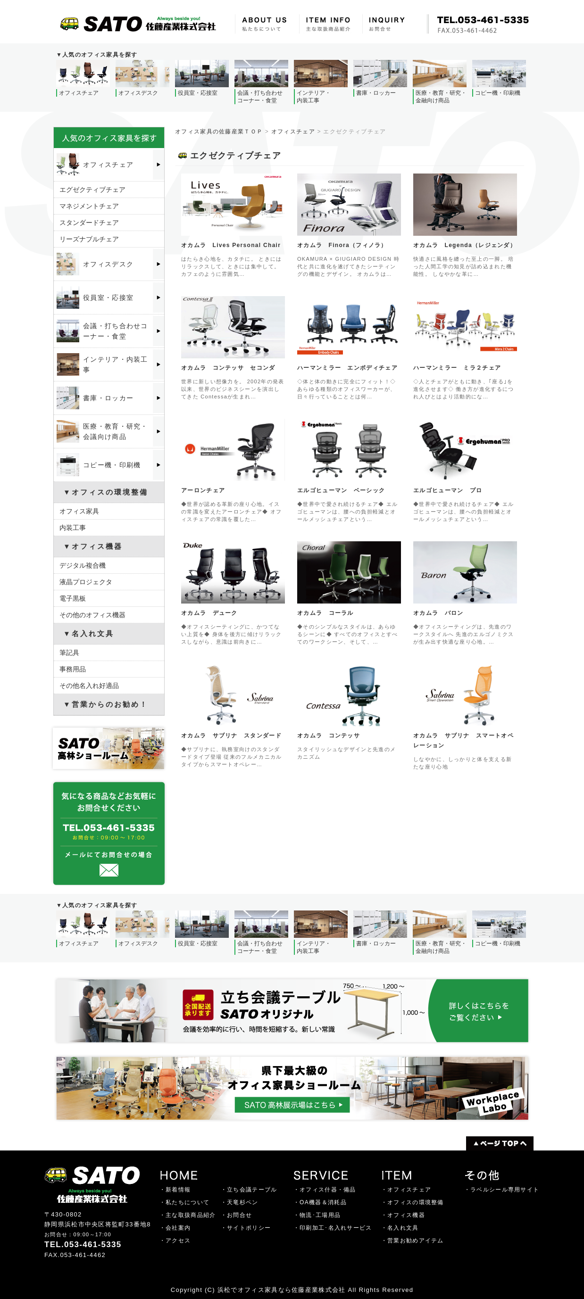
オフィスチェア (293, 131)
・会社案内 (175, 1228)
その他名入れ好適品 (89, 685)
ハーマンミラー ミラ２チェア (457, 367)
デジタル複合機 (82, 565)
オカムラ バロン (438, 613)
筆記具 (69, 652)
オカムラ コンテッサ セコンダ (228, 367)
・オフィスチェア (406, 1189)
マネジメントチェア (89, 206)
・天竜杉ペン (240, 1202)
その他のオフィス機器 (92, 615)
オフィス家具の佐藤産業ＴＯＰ (219, 131)
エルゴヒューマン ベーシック (341, 490)
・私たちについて (184, 1202)
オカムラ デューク (209, 613)
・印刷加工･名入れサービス (332, 1228)
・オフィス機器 (403, 1215)
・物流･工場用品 (317, 1215)
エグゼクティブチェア (92, 189)
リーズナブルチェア (89, 239)
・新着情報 (175, 1189)
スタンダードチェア (89, 222)
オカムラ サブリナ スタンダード (231, 735)
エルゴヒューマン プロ (447, 490)
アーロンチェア (203, 490)
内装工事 (72, 527)
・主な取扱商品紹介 (187, 1215)
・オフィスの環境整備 (412, 1202)
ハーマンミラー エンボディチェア (347, 367)
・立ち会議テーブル (249, 1189)
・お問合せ (236, 1215)
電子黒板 (72, 598)
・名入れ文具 (400, 1228)
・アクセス (175, 1240)
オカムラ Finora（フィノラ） (342, 245)
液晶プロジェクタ (85, 582)
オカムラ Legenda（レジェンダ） (464, 245)
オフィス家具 (79, 511)
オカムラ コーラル (325, 613)
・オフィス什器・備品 (324, 1189)
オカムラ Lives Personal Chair (231, 245)
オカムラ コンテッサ (328, 735)
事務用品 (72, 669)
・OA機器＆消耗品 (320, 1202)
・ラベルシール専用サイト (502, 1189)
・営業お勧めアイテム (412, 1240)
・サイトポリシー (246, 1228)
